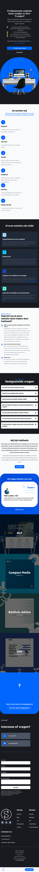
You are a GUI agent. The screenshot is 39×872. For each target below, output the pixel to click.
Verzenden (15, 787)
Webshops (31, 817)
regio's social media (19, 856)
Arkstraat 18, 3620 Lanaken (8, 842)
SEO (30, 821)
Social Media (32, 824)
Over (18, 821)
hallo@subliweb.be (13, 743)
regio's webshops (19, 853)
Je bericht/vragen (15, 781)
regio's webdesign (19, 851)
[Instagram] (6, 822)
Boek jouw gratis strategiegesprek (19, 708)
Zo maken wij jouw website (19, 48)
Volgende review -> (19, 509)
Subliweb (21, 860)
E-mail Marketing (33, 827)
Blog (18, 817)
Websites (31, 814)
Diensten (19, 814)
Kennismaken (19, 52)
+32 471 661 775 (12, 736)
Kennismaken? (29, 869)
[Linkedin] (10, 822)
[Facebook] (2, 822)
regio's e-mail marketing (19, 858)
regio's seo (19, 854)
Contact (19, 827)
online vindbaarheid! (30, 281)
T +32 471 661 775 (5, 839)
